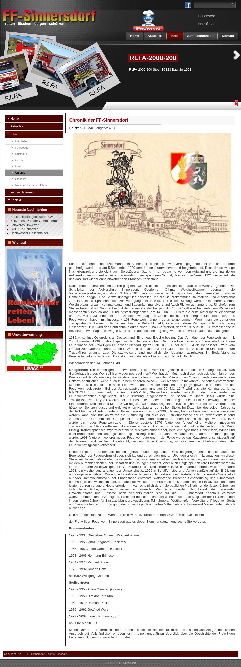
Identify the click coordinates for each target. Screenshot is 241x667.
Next (236, 55)
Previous (119, 55)
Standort (20, 178)
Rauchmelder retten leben (31, 185)
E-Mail (89, 128)
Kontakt (228, 36)
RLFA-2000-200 (153, 58)
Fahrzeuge (22, 147)
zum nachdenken (200, 36)
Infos (175, 36)
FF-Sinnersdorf (127, 663)
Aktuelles (155, 36)
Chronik (20, 172)
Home (134, 36)
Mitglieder (21, 141)
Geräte (19, 160)
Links (18, 166)
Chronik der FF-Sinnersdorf (98, 120)
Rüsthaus (21, 153)
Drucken (76, 128)
